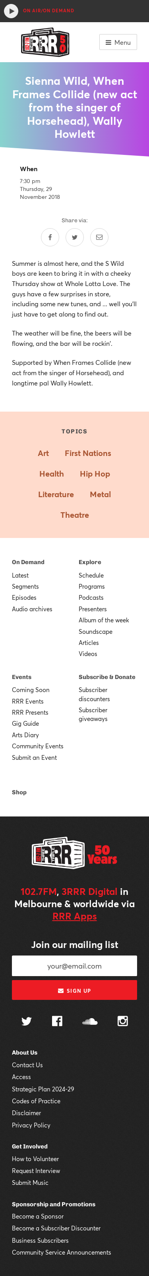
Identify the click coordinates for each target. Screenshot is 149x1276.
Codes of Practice (36, 1101)
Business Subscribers (40, 1240)
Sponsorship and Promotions (53, 1204)
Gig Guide (25, 723)
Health (51, 473)
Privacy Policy (31, 1125)
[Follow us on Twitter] (26, 1022)
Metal (100, 494)
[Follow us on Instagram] (123, 1022)
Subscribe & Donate (107, 677)
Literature (56, 494)
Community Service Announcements (61, 1252)
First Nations (88, 453)
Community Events (38, 746)
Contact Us (27, 1065)
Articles (89, 643)
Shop (19, 792)
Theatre (74, 514)
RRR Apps (74, 916)
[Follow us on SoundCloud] (90, 1022)
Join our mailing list (74, 944)
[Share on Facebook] (50, 237)
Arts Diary (25, 735)
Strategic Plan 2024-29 (43, 1089)
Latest (20, 575)
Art (43, 453)
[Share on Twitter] (75, 237)
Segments (25, 586)
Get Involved (30, 1146)
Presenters (93, 609)
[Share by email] (99, 237)
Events (21, 677)
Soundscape (95, 631)
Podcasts (91, 597)
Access (21, 1077)
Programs (92, 586)
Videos (88, 654)
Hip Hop (95, 473)
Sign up (74, 990)
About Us (24, 1052)
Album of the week (104, 620)
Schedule (91, 575)
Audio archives (32, 609)
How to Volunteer (35, 1159)
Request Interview (36, 1171)
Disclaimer (26, 1113)
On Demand (28, 562)
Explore (90, 562)
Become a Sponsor (38, 1216)
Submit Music (30, 1182)
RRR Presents (30, 712)
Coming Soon (31, 690)
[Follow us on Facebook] (57, 1022)
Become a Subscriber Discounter (56, 1228)
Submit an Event (34, 757)
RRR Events (28, 701)
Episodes (24, 597)
